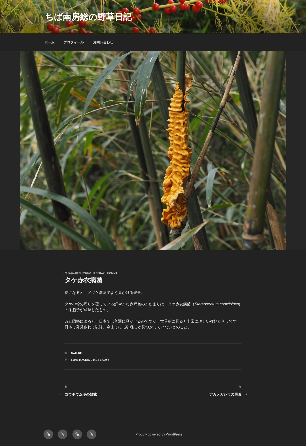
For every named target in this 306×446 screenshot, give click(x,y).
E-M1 (94, 359)
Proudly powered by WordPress (159, 434)
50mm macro (80, 359)
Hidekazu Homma (105, 273)
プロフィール (74, 42)
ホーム (49, 42)
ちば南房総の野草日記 (88, 17)
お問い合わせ (103, 42)
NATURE (76, 353)
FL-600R (103, 359)
